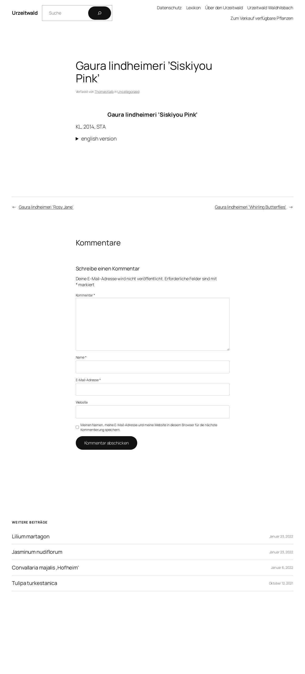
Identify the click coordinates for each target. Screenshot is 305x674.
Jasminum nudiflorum (37, 552)
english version (99, 138)
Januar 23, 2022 (281, 536)
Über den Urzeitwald (224, 7)
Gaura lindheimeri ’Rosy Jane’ (46, 207)
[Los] (99, 13)
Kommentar (85, 295)
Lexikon (193, 7)
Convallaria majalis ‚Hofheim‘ (45, 567)
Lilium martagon (31, 536)
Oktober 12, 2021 (281, 583)
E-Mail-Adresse (88, 380)
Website (82, 402)
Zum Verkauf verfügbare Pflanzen (261, 18)
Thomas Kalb (104, 91)
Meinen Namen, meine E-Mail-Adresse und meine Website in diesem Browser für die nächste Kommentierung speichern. (149, 427)
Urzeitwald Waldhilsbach (270, 7)
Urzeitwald (24, 12)
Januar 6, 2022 (282, 567)
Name (81, 357)
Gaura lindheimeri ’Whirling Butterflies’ (250, 207)
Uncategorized (128, 91)
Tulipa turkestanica (34, 583)
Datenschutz (169, 7)
